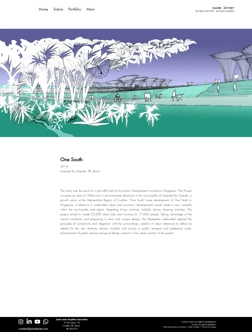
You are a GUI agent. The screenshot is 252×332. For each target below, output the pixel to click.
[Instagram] (21, 321)
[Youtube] (37, 321)
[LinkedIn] (29, 321)
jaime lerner (223, 8)
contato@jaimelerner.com (33, 329)
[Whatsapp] (45, 321)
